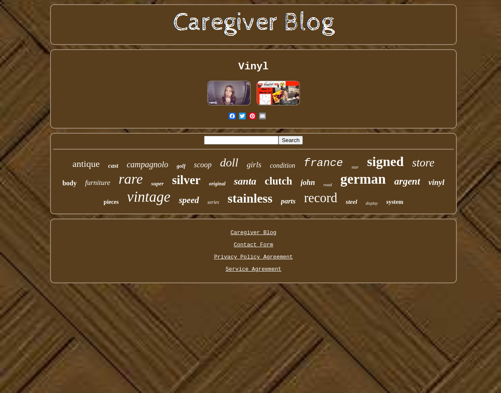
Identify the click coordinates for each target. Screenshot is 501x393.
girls (254, 164)
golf (181, 166)
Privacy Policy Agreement (253, 257)
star (354, 166)
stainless (250, 198)
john (308, 182)
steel (352, 201)
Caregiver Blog (253, 232)
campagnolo (147, 164)
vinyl (437, 182)
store (423, 162)
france (323, 163)
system (394, 202)
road (327, 184)
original (217, 184)
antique (86, 163)
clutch (278, 181)
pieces (111, 202)
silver (186, 180)
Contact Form (253, 245)
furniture (97, 183)
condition (282, 165)
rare (131, 179)
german (363, 179)
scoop (203, 165)
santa (245, 181)
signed (385, 161)
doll (229, 162)
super (157, 183)
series (213, 202)
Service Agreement (253, 269)
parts (288, 201)
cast (113, 165)
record (320, 197)
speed (189, 200)
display (372, 203)
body (69, 183)
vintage (148, 197)
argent (407, 181)
